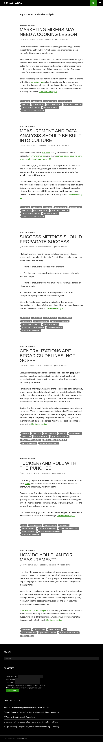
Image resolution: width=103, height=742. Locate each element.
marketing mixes (37, 82)
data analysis (50, 101)
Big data (48, 207)
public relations (29, 633)
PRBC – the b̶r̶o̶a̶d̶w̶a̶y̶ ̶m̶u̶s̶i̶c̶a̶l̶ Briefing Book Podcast (27, 707)
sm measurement (51, 107)
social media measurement (33, 110)
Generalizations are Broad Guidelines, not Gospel (47, 355)
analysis (25, 101)
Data (24, 525)
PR (65, 629)
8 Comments (64, 146)
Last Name (10, 683)
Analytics (37, 101)
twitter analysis (55, 327)
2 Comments (61, 247)
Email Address (12, 676)
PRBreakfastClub (13, 3)
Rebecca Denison (27, 25)
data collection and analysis (34, 610)
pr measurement (54, 104)
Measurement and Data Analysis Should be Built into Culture (50, 135)
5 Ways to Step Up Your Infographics (19, 717)
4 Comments (61, 366)
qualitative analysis (73, 104)
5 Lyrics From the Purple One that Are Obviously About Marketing (31, 712)
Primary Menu (100, 3)
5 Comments (65, 565)
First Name (10, 679)
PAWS (27, 483)
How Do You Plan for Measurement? (46, 557)
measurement (38, 104)
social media (27, 636)
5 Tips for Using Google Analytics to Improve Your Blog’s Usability (31, 726)
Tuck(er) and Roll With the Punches (48, 466)
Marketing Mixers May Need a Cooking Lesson (48, 32)
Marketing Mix (65, 101)
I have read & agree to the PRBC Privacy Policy (26, 685)
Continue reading (48, 91)
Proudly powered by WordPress (15, 739)
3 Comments (62, 40)
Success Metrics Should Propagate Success (51, 239)
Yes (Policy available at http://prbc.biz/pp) (25, 688)
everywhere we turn (37, 155)
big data (46, 152)
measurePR (26, 210)
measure (25, 104)
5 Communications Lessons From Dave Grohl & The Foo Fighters (31, 722)
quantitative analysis (31, 107)
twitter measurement (31, 331)
